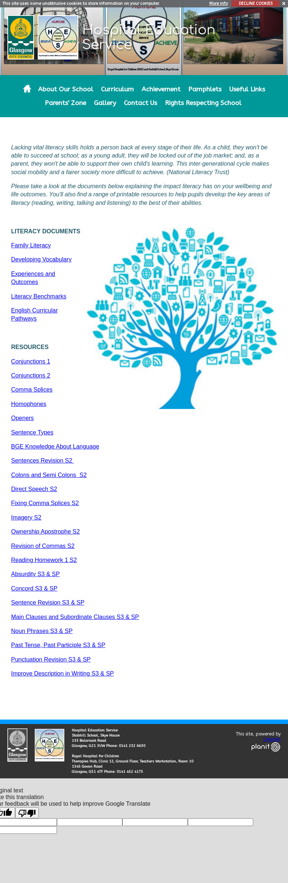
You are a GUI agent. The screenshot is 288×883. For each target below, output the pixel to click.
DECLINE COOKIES (255, 3)
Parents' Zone (65, 103)
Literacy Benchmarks (38, 296)
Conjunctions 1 (30, 361)
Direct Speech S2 (34, 489)
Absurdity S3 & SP (35, 574)
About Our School (65, 89)
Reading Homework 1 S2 (44, 560)
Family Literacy (31, 245)
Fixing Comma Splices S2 (45, 503)
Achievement (161, 89)
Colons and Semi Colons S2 (49, 475)
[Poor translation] (27, 812)
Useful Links (247, 89)
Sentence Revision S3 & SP (47, 602)
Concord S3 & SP (34, 588)
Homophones (28, 404)
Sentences (25, 460)
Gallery (105, 103)
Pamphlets (204, 89)
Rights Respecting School (203, 103)
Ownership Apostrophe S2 (45, 531)
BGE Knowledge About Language (55, 446)
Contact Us (140, 103)
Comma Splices (31, 389)
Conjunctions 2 (30, 375)
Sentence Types (32, 432)
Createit (272, 739)
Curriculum (117, 89)
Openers (22, 418)
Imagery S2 (26, 517)
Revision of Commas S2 (43, 546)
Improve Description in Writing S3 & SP (62, 673)
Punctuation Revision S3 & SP (51, 659)
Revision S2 (56, 460)
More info (218, 3)
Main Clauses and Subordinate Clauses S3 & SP (75, 617)
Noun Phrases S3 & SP (41, 631)
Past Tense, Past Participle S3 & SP (58, 645)
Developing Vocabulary (41, 259)
